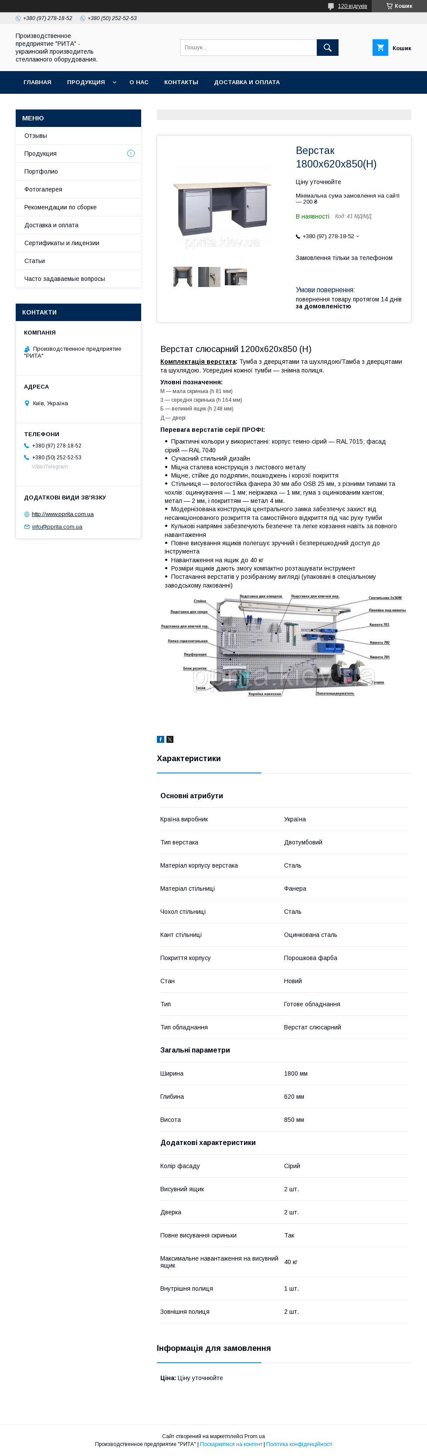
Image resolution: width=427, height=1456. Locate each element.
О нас (139, 82)
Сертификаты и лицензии (61, 242)
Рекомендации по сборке (60, 207)
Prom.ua (254, 1436)
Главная (37, 82)
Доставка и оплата (247, 82)
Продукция (86, 82)
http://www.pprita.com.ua (63, 514)
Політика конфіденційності (299, 1444)
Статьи (34, 260)
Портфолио (41, 171)
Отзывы (35, 135)
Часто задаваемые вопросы (64, 278)
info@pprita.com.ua (57, 526)
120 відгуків (352, 6)
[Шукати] (328, 47)
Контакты (181, 82)
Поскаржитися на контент (231, 1444)
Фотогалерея (43, 189)
